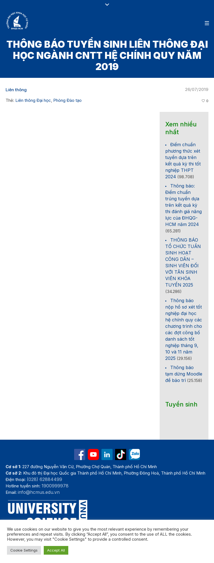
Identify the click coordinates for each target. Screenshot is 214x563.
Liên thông (16, 89)
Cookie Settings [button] (24, 550)
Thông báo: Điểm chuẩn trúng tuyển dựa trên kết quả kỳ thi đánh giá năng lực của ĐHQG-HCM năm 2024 (183, 205)
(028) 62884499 (44, 479)
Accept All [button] (56, 550)
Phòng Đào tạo (67, 100)
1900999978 (55, 486)
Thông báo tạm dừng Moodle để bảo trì (183, 374)
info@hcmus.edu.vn (39, 492)
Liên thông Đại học (33, 100)
